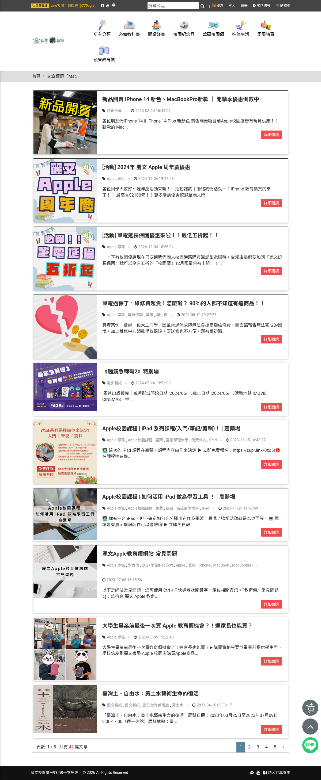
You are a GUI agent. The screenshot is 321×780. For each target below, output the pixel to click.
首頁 (36, 76)
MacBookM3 (242, 565)
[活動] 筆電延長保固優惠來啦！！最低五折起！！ (160, 235)
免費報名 (198, 440)
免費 (159, 508)
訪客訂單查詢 (279, 772)
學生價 (162, 315)
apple (180, 565)
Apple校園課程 (140, 440)
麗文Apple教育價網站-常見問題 (139, 553)
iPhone (204, 565)
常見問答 (261, 5)
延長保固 (135, 315)
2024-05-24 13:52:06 (151, 383)
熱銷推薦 (114, 111)
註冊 (244, 5)
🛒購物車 (282, 5)
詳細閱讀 (271, 135)
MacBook (221, 565)
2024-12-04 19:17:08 (153, 179)
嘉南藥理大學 (177, 440)
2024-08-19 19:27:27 (196, 315)
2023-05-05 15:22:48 (153, 637)
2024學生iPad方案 (157, 565)
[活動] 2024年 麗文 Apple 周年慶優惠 (146, 167)
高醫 (169, 508)
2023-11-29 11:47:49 (238, 508)
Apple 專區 (116, 179)
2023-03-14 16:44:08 (151, 111)
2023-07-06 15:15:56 (122, 580)
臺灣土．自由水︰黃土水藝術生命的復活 (150, 693)
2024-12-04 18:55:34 (153, 247)
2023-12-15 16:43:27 (246, 440)
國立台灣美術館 (156, 705)
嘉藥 (159, 440)
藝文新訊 (114, 705)
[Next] (283, 747)
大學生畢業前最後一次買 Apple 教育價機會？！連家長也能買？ (177, 625)
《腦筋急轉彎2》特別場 (130, 371)
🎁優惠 (217, 5)
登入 (232, 5)
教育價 (133, 565)
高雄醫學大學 (187, 508)
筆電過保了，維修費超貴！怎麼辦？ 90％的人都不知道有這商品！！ (183, 303)
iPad (213, 440)
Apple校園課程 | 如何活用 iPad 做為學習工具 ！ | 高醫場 (168, 497)
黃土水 (177, 705)
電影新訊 (114, 383)
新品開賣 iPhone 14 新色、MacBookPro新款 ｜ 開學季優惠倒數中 (180, 99)
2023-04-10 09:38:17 (212, 705)
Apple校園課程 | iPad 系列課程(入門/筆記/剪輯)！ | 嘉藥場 (171, 428)
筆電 (149, 315)
